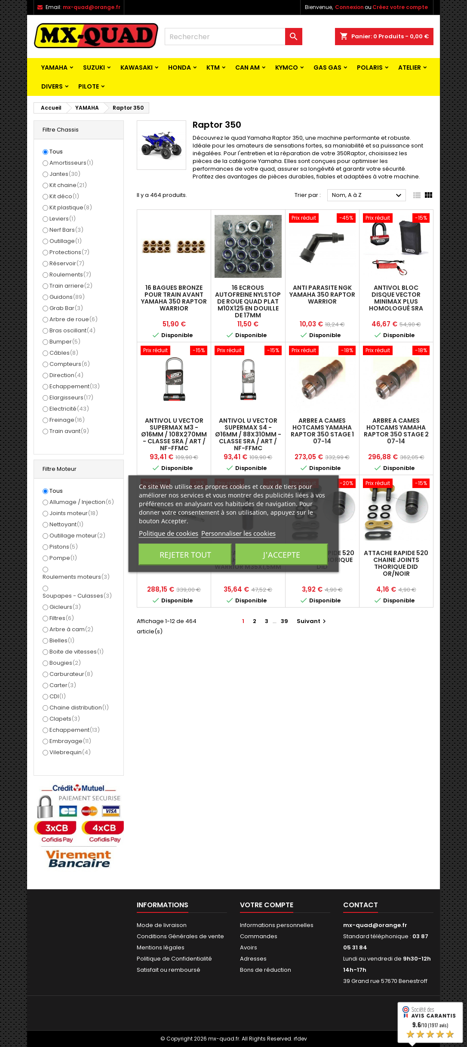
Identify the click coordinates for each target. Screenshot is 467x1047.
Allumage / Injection (81, 502)
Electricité (69, 409)
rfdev (300, 1038)
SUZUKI (94, 67)
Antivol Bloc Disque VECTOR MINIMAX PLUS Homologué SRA (396, 298)
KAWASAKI (136, 67)
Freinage (67, 420)
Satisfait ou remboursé (168, 970)
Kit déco (64, 196)
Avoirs (248, 947)
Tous (56, 152)
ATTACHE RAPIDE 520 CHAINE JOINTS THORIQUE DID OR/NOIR (396, 563)
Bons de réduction (265, 970)
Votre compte (266, 905)
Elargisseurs (71, 397)
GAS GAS (327, 67)
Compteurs (69, 364)
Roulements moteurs (76, 577)
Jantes (64, 174)
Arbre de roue (73, 319)
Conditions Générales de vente (180, 936)
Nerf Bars (66, 230)
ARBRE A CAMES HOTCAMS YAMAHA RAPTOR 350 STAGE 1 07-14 (322, 430)
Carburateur (71, 674)
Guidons (67, 297)
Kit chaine (68, 185)
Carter (62, 685)
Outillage (65, 241)
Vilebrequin (70, 752)
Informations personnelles (276, 925)
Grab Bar (66, 308)
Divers (52, 86)
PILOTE (88, 86)
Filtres (61, 618)
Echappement (74, 386)
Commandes (258, 936)
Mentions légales (160, 947)
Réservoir (66, 263)
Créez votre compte (400, 7)
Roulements (70, 274)
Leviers (62, 219)
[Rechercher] (233, 36)
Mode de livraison (162, 925)
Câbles (63, 353)
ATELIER (409, 67)
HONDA (179, 67)
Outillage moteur (77, 535)
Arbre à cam (71, 629)
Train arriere (70, 286)
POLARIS (370, 67)
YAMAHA (54, 67)
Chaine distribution (79, 707)
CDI (57, 696)
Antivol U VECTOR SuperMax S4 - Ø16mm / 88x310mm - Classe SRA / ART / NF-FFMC (248, 434)
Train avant (69, 431)
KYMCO (286, 67)
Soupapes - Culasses (77, 596)
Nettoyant (66, 524)
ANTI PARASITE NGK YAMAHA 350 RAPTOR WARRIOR (322, 294)
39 (284, 621)
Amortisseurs (71, 163)
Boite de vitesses (76, 652)
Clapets (64, 719)
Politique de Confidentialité (174, 959)
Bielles (61, 640)
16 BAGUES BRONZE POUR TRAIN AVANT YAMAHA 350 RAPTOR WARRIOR (174, 298)
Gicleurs (65, 607)
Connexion (349, 7)
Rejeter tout (185, 554)
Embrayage (70, 741)
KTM (213, 67)
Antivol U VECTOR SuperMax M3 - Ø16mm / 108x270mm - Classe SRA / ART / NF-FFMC (174, 434)
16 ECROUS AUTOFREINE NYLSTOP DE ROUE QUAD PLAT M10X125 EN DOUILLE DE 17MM (248, 301)
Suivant (312, 621)
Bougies (65, 663)
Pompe (63, 558)
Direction (66, 375)
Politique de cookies (168, 532)
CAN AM (247, 67)
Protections (69, 252)
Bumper (64, 342)
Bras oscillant (72, 330)
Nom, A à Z (368, 195)
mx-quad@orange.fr (91, 7)
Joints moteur (73, 513)
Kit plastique (70, 207)
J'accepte (281, 554)
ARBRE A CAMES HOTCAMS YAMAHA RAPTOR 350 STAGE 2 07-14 (396, 430)
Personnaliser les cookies (238, 532)
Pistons (63, 547)
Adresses (253, 959)
